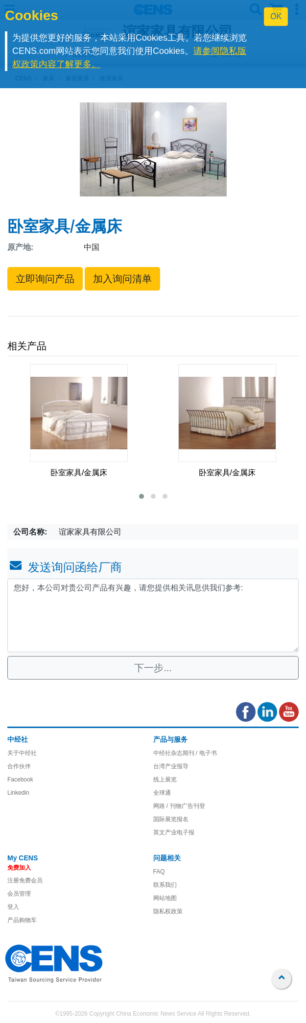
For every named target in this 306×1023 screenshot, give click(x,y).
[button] (141, 496)
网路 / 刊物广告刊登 (179, 806)
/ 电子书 (205, 753)
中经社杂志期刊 (173, 753)
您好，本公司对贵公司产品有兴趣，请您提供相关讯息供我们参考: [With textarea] (153, 615)
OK (276, 16)
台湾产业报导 (170, 766)
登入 (13, 906)
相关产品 (27, 346)
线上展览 (165, 779)
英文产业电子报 (173, 832)
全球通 (162, 792)
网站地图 (165, 898)
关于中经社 (22, 753)
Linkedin (18, 792)
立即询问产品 (45, 278)
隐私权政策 (168, 911)
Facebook (20, 779)
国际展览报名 (170, 819)
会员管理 (19, 893)
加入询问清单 (122, 278)
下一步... (153, 667)
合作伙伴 (19, 766)
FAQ (159, 871)
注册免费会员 (25, 880)
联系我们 (165, 884)
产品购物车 (22, 920)
